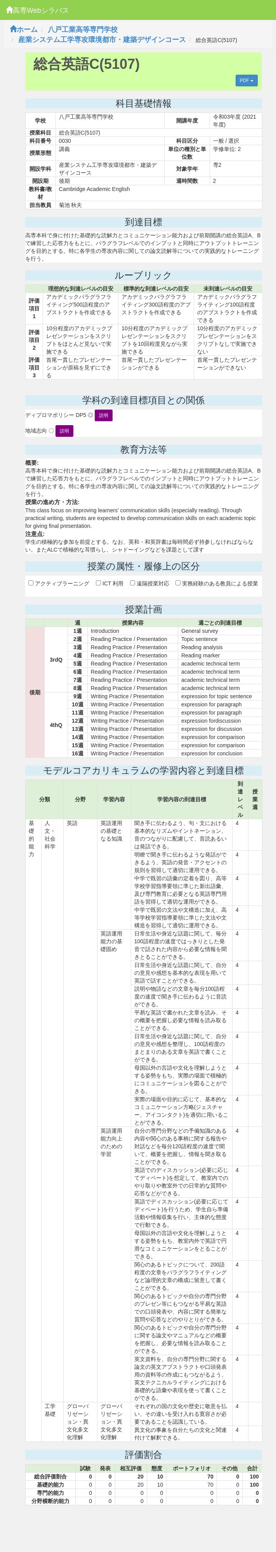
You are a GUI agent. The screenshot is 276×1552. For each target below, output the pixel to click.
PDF (246, 80)
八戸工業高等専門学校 (83, 29)
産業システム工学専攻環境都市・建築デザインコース (102, 40)
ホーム (24, 29)
